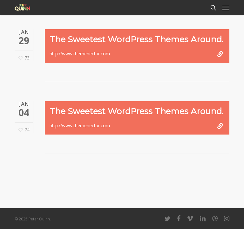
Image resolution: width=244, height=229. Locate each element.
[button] (225, 7)
